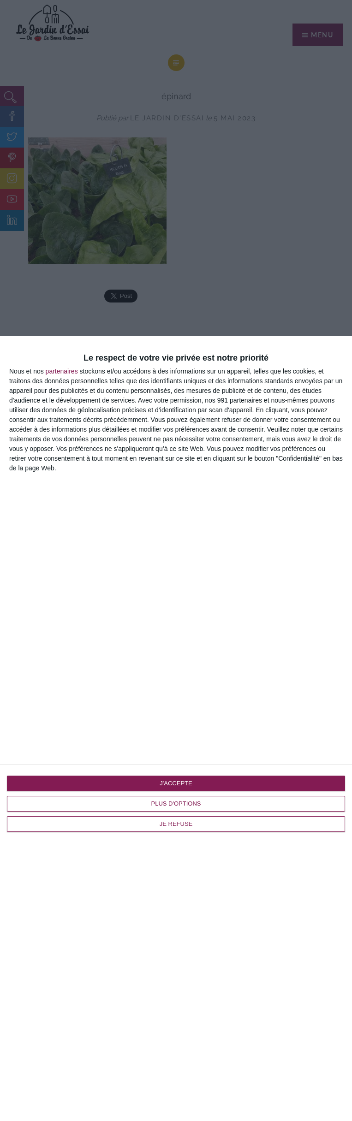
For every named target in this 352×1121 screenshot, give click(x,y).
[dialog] (176, 728)
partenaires (62, 371)
